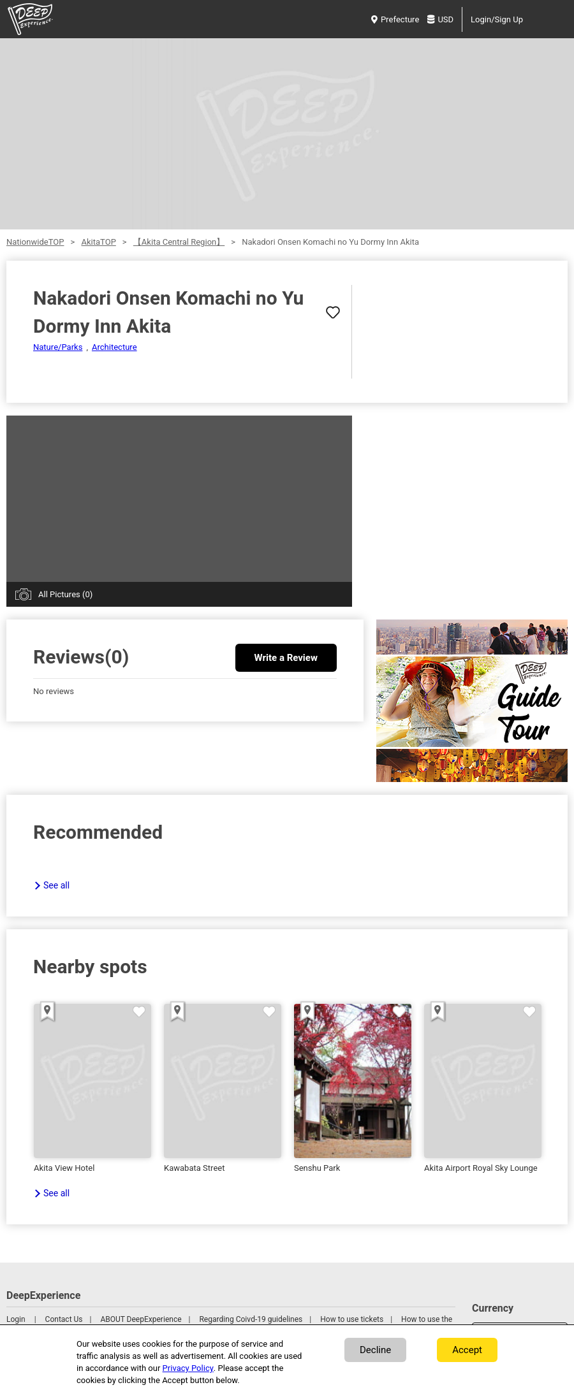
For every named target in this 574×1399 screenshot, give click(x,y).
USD (440, 19)
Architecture (114, 347)
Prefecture (395, 19)
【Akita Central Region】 (178, 242)
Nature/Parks (57, 347)
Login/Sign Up (497, 19)
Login (16, 1319)
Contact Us (64, 1319)
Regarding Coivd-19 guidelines (250, 1319)
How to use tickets (351, 1319)
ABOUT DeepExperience (140, 1319)
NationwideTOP (35, 242)
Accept (467, 1350)
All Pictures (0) (65, 594)
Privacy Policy (188, 1368)
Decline (375, 1350)
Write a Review (286, 658)
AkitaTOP (98, 242)
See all (56, 885)
